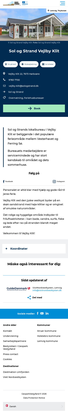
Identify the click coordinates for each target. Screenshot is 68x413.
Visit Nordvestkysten (14, 377)
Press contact (10, 354)
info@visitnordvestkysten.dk (47, 290)
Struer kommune (46, 331)
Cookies (7, 359)
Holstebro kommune (48, 336)
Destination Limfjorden (16, 372)
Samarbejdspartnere (14, 341)
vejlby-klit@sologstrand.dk (24, 86)
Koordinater (17, 248)
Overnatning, (16, 98)
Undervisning (10, 336)
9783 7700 (14, 80)
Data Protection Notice (34, 398)
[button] (48, 3)
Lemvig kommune (47, 341)
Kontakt (7, 331)
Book (34, 108)
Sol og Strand (15, 92)
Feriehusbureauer (34, 98)
